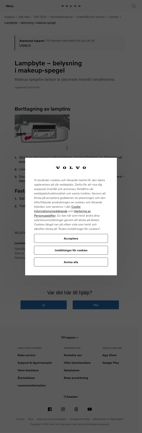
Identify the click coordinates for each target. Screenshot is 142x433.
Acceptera (71, 238)
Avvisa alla (71, 262)
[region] (71, 216)
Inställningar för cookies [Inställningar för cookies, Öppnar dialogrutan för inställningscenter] (71, 250)
